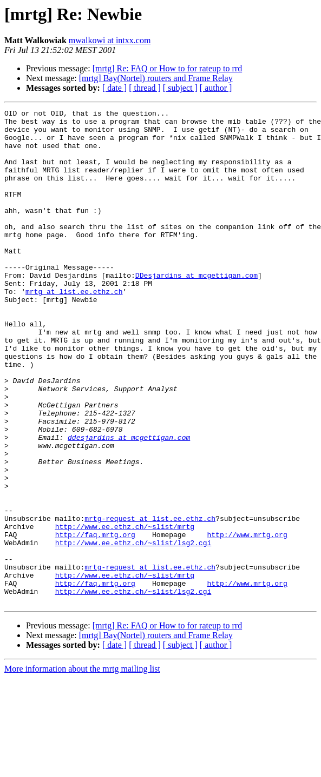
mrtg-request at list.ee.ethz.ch (149, 601)
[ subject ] (180, 87)
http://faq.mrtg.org (95, 620)
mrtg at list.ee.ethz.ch (73, 328)
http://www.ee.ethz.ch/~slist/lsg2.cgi (133, 630)
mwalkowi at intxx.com (110, 40)
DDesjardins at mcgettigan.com (196, 309)
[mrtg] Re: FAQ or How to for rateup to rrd (168, 68)
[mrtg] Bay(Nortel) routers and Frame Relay (156, 78)
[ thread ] (145, 87)
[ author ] (216, 87)
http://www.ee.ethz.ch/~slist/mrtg (124, 610)
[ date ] (114, 87)
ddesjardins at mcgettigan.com (129, 503)
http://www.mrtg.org (247, 620)
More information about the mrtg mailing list (82, 767)
